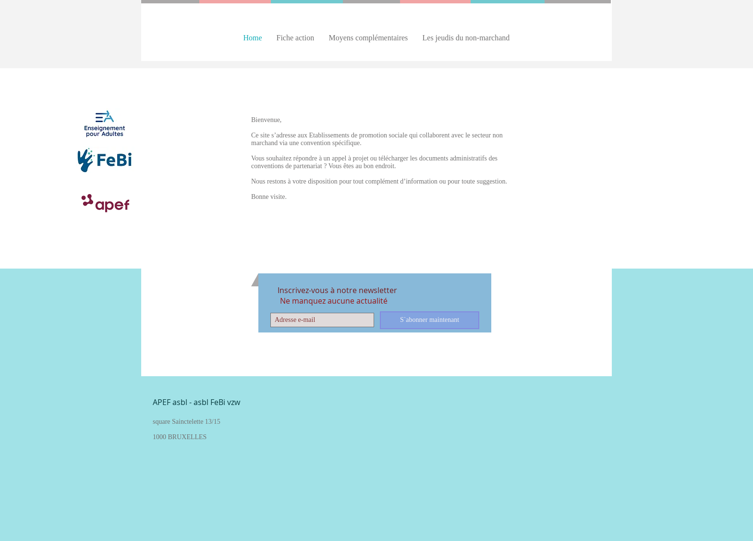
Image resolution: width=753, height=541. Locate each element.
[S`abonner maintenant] (429, 320)
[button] (295, 37)
